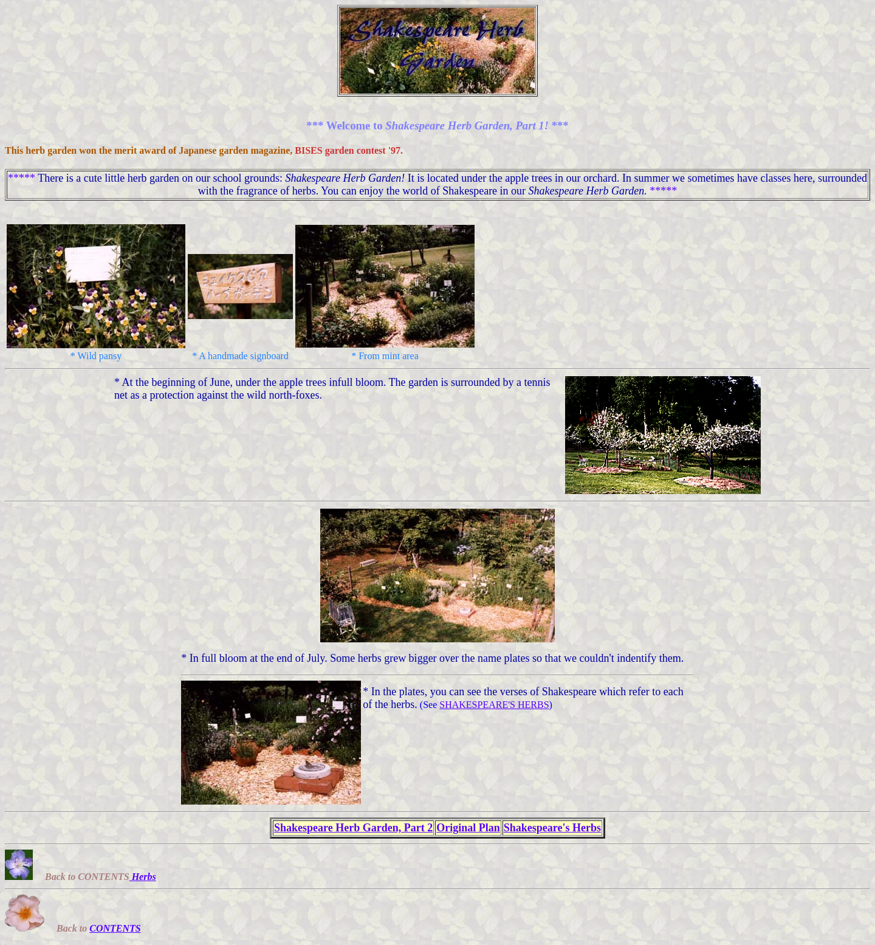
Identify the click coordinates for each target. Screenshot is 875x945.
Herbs (142, 876)
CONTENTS (114, 928)
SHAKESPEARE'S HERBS (494, 704)
